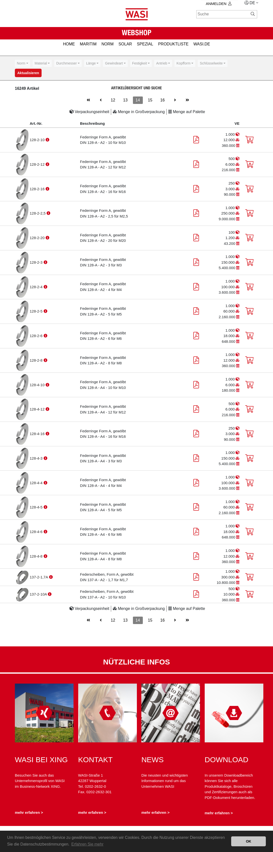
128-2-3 (37, 262)
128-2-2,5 (38, 213)
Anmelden (218, 3)
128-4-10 (38, 385)
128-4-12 (38, 409)
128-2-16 (38, 189)
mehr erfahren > (29, 813)
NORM (107, 44)
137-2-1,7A (39, 577)
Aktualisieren (28, 73)
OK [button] (248, 841)
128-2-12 (38, 164)
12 (113, 100)
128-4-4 (37, 483)
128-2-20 (38, 238)
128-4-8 (37, 556)
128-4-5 (37, 507)
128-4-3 (37, 458)
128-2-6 (37, 336)
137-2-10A (39, 594)
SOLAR (125, 44)
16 (162, 100)
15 (150, 100)
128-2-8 (37, 360)
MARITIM (88, 44)
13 (125, 100)
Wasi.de (202, 44)
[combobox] (22, 63)
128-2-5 (37, 311)
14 (138, 100)
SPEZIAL (145, 44)
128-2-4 (37, 287)
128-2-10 (38, 140)
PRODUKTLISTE (173, 44)
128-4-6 (37, 532)
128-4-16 (38, 434)
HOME (69, 44)
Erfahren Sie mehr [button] (87, 844)
